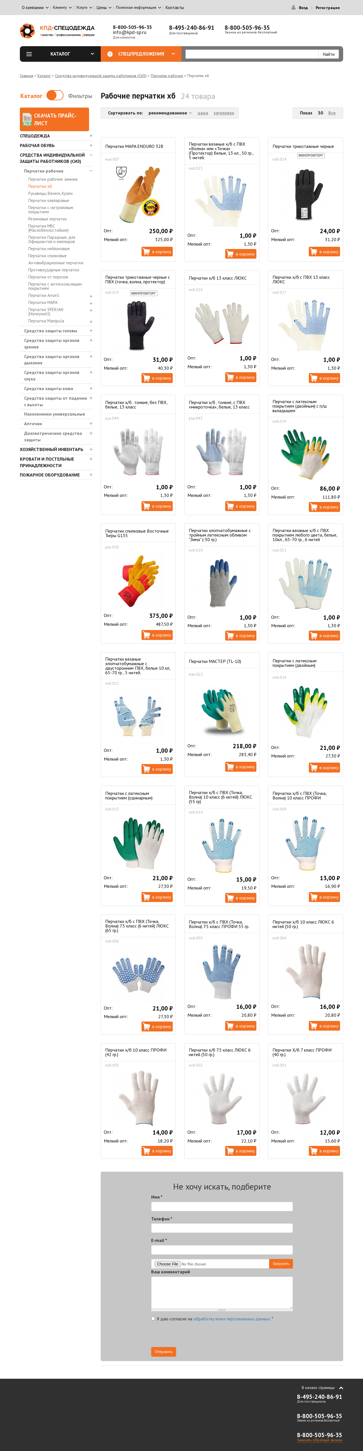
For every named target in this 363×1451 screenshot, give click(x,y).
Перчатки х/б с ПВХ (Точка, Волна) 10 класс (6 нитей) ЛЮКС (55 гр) (220, 797)
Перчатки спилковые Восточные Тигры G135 (137, 533)
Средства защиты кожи (48, 388)
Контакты (175, 7)
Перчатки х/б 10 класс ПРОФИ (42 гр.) (135, 1052)
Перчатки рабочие (167, 75)
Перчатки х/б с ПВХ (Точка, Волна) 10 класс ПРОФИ (299, 795)
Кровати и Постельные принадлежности (47, 462)
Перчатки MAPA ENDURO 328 (134, 146)
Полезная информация (136, 7)
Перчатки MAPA (43, 302)
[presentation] (242, 1336)
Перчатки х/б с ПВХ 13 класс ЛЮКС (301, 279)
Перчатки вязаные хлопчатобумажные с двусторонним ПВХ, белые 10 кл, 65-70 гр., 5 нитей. (137, 665)
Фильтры (80, 96)
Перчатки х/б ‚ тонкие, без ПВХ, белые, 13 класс (136, 404)
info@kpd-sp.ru (129, 32)
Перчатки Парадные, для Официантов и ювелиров (51, 239)
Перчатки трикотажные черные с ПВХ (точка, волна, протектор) (137, 279)
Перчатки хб (40, 186)
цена (203, 113)
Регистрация (328, 7)
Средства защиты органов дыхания (51, 360)
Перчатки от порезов (48, 277)
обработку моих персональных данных (231, 1319)
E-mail (159, 1240)
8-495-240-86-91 (191, 27)
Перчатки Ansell (43, 295)
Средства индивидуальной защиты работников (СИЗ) (101, 75)
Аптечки (33, 423)
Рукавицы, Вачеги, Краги (50, 193)
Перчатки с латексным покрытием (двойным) (294, 663)
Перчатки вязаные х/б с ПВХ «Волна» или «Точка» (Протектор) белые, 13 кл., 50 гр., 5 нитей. (221, 150)
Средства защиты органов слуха (51, 375)
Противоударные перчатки (53, 270)
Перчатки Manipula (46, 321)
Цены (102, 7)
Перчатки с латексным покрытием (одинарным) (129, 795)
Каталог (72, 54)
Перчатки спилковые (47, 255)
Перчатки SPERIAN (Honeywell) (45, 311)
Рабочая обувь (37, 145)
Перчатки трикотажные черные (303, 146)
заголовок (224, 113)
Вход (303, 7)
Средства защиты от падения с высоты (55, 401)
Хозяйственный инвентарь (51, 449)
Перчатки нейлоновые (49, 248)
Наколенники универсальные (54, 414)
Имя (156, 1197)
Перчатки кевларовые (48, 200)
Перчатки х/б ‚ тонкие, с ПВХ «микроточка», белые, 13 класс (219, 404)
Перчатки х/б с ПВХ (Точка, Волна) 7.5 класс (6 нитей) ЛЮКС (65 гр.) (137, 925)
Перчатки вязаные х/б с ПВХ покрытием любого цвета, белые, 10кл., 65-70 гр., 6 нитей (305, 534)
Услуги (81, 7)
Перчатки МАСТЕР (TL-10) (215, 661)
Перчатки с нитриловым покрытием (50, 209)
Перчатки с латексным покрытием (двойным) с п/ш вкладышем (300, 406)
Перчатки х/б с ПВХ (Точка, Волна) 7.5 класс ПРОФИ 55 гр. (219, 924)
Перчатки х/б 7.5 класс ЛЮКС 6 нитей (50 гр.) (220, 1052)
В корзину (161, 251)
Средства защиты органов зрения (51, 343)
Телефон (161, 1219)
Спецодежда (35, 136)
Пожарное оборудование (50, 475)
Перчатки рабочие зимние (53, 179)
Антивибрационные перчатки (55, 262)
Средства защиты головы (50, 330)
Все (332, 113)
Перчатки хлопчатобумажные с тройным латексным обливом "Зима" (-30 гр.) (220, 534)
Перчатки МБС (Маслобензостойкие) (48, 228)
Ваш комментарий (170, 1272)
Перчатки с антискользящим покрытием (55, 286)
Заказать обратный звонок (319, 1440)
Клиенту (60, 7)
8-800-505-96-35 (132, 27)
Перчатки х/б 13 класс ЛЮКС (218, 278)
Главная (26, 75)
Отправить (163, 1351)
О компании (33, 7)
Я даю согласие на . (212, 1319)
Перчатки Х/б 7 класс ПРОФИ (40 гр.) (302, 1052)
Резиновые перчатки (47, 219)
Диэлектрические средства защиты (53, 436)
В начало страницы (318, 1387)
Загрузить (281, 1263)
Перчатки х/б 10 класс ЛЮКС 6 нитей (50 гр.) (303, 924)
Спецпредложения (146, 54)
